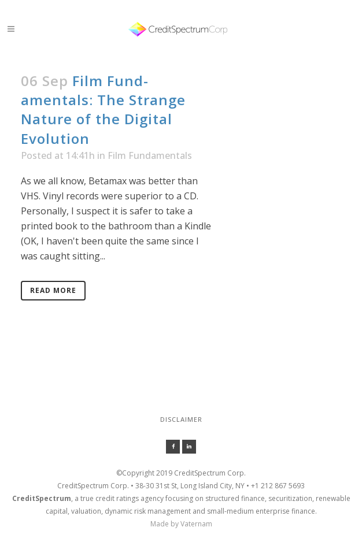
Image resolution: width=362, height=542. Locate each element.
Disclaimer (181, 419)
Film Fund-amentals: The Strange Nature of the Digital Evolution (103, 109)
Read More (53, 290)
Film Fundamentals (150, 155)
